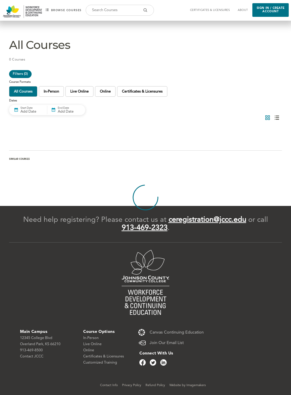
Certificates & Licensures (210, 10)
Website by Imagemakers (187, 385)
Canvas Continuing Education (177, 332)
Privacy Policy (132, 385)
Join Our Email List (167, 343)
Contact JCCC (31, 356)
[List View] (277, 118)
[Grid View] (267, 118)
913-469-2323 (145, 228)
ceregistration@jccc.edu (207, 220)
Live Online (92, 344)
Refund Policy (156, 385)
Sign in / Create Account (271, 10)
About (243, 10)
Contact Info (109, 385)
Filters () (20, 74)
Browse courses (63, 10)
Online (88, 350)
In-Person (91, 338)
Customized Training (100, 363)
